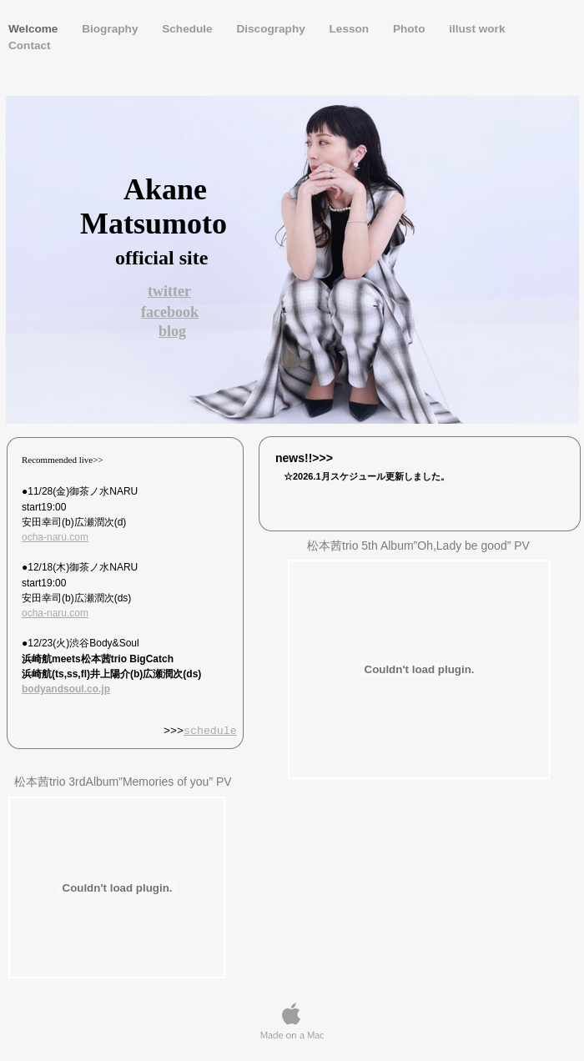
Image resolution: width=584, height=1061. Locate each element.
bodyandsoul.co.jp (66, 689)
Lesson (351, 29)
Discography (272, 29)
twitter (169, 291)
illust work (477, 29)
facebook (170, 312)
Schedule (188, 29)
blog (172, 331)
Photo (410, 29)
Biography (111, 29)
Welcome (34, 29)
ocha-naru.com (55, 537)
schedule (210, 731)
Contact (29, 45)
